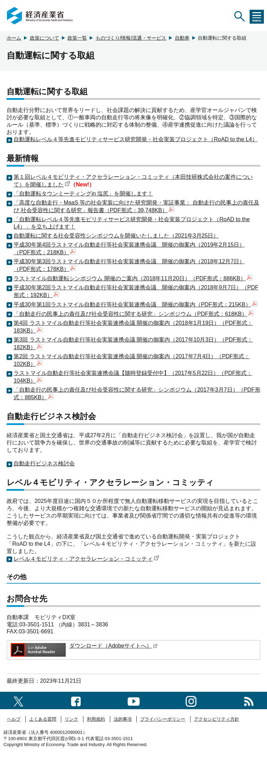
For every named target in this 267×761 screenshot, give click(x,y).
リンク (71, 719)
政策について (44, 38)
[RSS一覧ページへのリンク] (249, 700)
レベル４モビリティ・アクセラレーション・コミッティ (86, 559)
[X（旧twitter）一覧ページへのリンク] (18, 700)
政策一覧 (77, 38)
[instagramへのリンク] (191, 700)
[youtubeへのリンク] (134, 700)
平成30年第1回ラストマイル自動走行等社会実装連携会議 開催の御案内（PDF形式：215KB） (136, 304)
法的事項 (123, 719)
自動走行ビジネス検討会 (44, 463)
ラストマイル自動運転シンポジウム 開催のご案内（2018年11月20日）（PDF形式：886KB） (133, 278)
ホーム (14, 38)
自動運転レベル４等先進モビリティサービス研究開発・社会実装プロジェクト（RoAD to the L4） (135, 139)
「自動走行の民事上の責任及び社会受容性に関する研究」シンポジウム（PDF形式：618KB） (134, 314)
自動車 (182, 38)
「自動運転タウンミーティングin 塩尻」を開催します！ (83, 194)
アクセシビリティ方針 (216, 719)
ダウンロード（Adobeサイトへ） (113, 646)
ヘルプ (14, 719)
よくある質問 (42, 719)
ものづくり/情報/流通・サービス (131, 38)
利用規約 (96, 719)
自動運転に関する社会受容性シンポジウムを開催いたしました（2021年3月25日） (116, 236)
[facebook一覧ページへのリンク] (76, 700)
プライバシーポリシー (162, 719)
